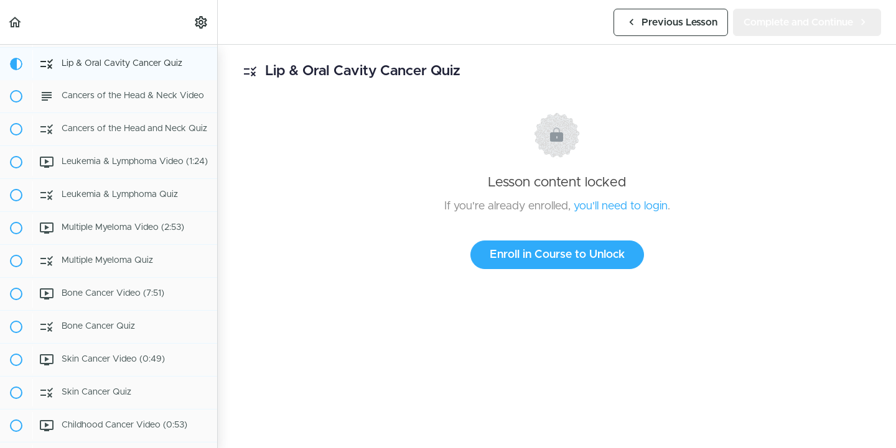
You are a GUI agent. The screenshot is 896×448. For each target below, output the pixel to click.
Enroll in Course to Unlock (557, 254)
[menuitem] (201, 22)
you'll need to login (621, 206)
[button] (15, 22)
